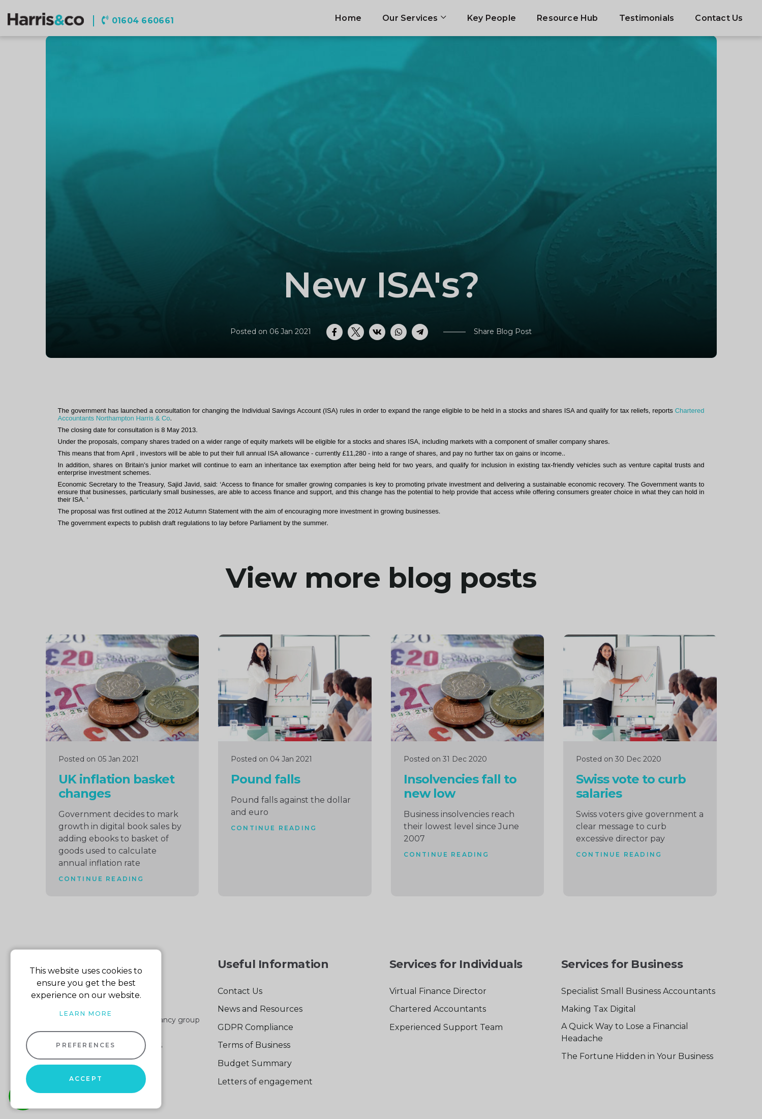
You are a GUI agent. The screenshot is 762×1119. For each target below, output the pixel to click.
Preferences (85, 1045)
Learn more (85, 1013)
